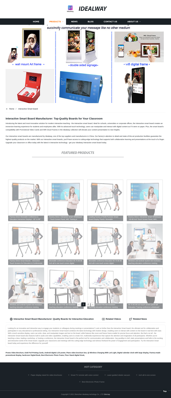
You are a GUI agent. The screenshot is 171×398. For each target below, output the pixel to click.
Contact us (110, 22)
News (74, 22)
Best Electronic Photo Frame (52, 355)
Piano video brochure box (76, 353)
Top (165, 392)
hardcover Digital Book (31, 355)
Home (36, 22)
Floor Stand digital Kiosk (74, 355)
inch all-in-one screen (148, 375)
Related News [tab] (138, 319)
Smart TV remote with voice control (85, 375)
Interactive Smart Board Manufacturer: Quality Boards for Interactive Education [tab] (52, 319)
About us (132, 22)
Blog (90, 22)
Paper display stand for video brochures (47, 375)
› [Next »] (92, 304)
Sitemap (107, 394)
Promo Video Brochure (15, 353)
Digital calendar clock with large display (133, 353)
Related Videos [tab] (111, 319)
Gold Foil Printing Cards (34, 353)
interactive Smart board (28, 109)
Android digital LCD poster (54, 353)
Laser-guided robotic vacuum (119, 375)
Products (55, 22)
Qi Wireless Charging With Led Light (102, 353)
